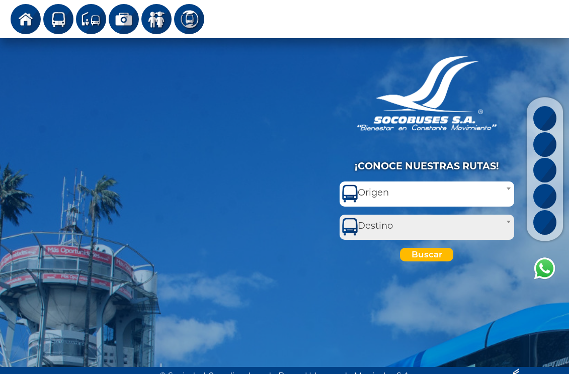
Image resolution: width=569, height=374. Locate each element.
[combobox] (427, 194)
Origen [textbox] (373, 192)
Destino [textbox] (375, 225)
